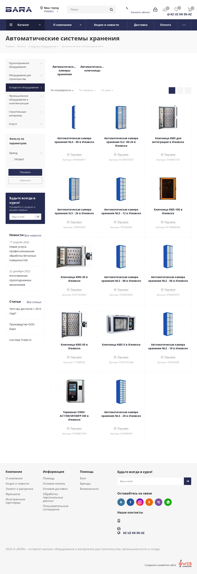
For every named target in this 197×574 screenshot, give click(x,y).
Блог (83, 478)
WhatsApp (168, 502)
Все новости (32, 235)
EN (185, 14)
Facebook (130, 502)
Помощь (49, 478)
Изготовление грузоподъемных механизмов (20, 280)
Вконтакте (121, 502)
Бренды (85, 483)
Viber (158, 502)
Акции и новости (17, 483)
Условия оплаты (54, 483)
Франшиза (13, 494)
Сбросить (25, 180)
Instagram (140, 502)
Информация (53, 472)
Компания (14, 472)
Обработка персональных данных (53, 497)
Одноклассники (149, 502)
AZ (190, 14)
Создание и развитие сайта (160, 565)
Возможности (89, 489)
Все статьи (34, 302)
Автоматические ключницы (92, 68)
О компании (14, 478)
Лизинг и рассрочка (19, 489)
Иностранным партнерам (15, 500)
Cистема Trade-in (20, 340)
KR (181, 14)
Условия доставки (55, 489)
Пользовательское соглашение (55, 507)
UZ (176, 14)
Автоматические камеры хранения (64, 70)
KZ (172, 14)
